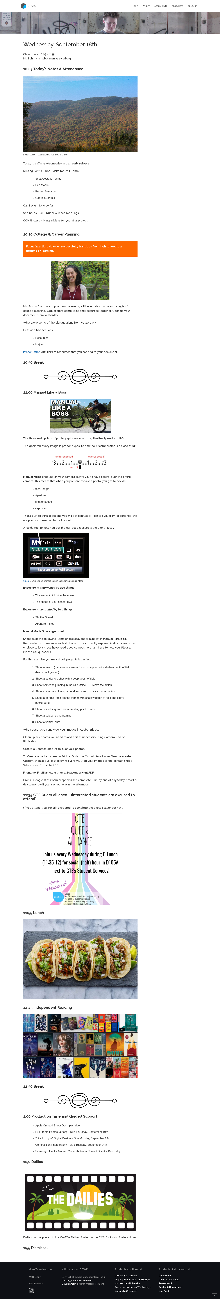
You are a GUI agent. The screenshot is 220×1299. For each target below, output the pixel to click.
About (146, 6)
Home (135, 6)
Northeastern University (127, 1283)
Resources (177, 6)
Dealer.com (165, 1275)
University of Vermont (126, 1275)
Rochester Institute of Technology (133, 1287)
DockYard (164, 1291)
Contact (192, 6)
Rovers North (165, 1283)
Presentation (31, 352)
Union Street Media (169, 1279)
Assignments (160, 6)
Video (26, 581)
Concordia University (126, 1291)
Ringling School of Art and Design (132, 1279)
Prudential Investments (171, 1287)
